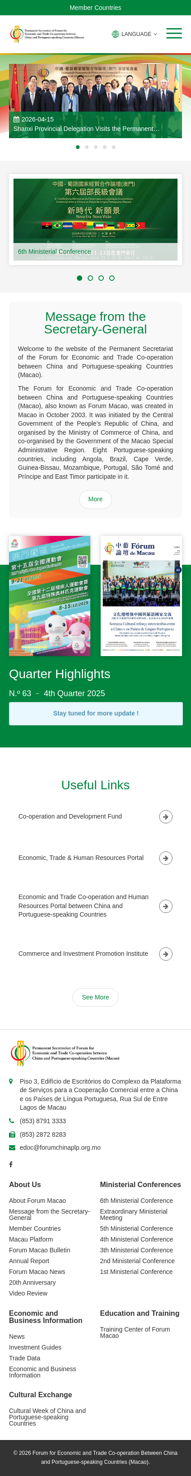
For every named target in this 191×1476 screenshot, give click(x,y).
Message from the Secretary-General (49, 1214)
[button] (174, 33)
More (96, 499)
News (17, 1336)
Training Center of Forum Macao (135, 1332)
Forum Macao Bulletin (39, 1250)
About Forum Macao (37, 1200)
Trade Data (24, 1358)
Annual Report (29, 1260)
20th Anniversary (32, 1282)
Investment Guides (35, 1347)
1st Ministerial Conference (136, 1271)
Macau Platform (31, 1239)
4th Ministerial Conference (136, 1239)
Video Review (28, 1293)
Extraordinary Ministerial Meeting (134, 1214)
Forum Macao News (37, 1271)
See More (95, 997)
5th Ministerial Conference (136, 1228)
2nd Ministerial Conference (137, 1260)
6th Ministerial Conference (54, 251)
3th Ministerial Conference (136, 1250)
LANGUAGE (134, 34)
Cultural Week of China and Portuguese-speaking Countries (47, 1417)
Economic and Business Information (42, 1372)
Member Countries (95, 7)
